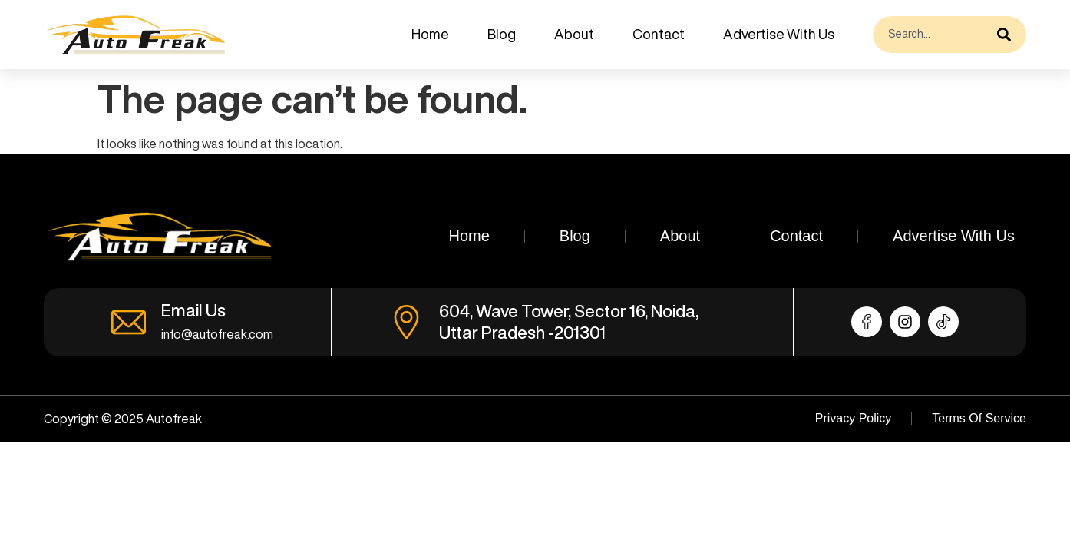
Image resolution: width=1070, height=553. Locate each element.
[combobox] (931, 34)
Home (430, 34)
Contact (658, 34)
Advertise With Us (778, 34)
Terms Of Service (979, 418)
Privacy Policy (853, 418)
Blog (501, 34)
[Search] (1007, 34)
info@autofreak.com (217, 334)
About (574, 34)
